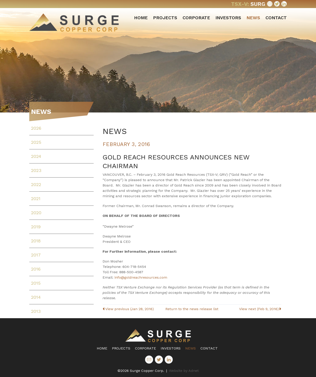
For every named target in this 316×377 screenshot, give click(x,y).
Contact (276, 17)
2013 (36, 311)
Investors (228, 17)
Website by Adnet (184, 371)
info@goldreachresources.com (140, 277)
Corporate (196, 17)
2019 (36, 226)
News (253, 17)
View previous (128, 309)
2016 (36, 269)
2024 (36, 156)
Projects (165, 17)
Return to (191, 309)
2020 (36, 212)
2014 (36, 297)
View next (260, 309)
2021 (35, 198)
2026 (36, 128)
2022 (36, 184)
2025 (36, 142)
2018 (36, 241)
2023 (36, 170)
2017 (36, 255)
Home (141, 17)
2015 (36, 283)
